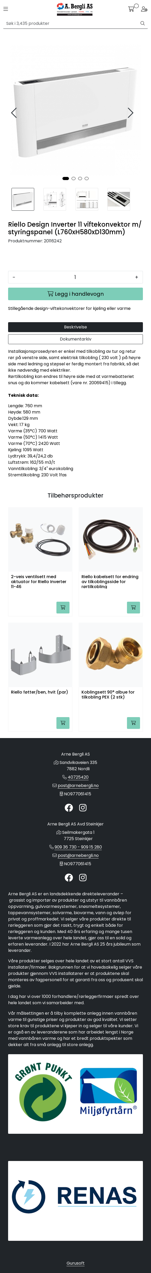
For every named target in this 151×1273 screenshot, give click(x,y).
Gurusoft (76, 1263)
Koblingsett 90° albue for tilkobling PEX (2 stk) (108, 695)
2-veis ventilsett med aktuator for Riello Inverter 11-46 (38, 581)
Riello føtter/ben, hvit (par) (39, 692)
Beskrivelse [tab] (75, 327)
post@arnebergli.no (78, 786)
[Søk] (70, 23)
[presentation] (15, 113)
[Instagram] (82, 808)
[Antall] (75, 277)
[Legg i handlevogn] (75, 294)
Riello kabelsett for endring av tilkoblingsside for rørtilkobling (110, 581)
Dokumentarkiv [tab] (75, 339)
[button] (65, 178)
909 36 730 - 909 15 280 (78, 847)
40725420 (78, 777)
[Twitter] (69, 808)
